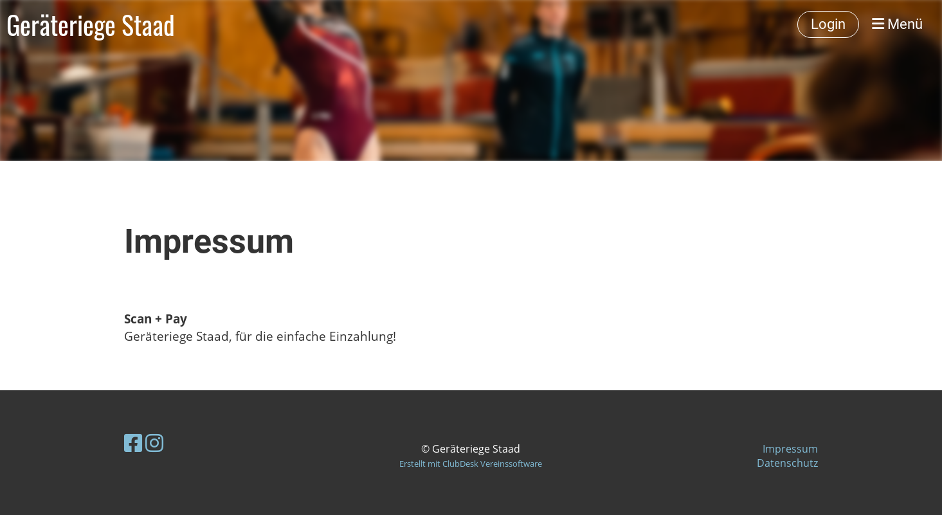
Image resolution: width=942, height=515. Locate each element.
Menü (897, 24)
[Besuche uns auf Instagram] (154, 442)
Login (828, 24)
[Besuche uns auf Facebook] (133, 442)
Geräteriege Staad (90, 24)
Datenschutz (787, 463)
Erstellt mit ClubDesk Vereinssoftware (470, 463)
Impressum (790, 449)
